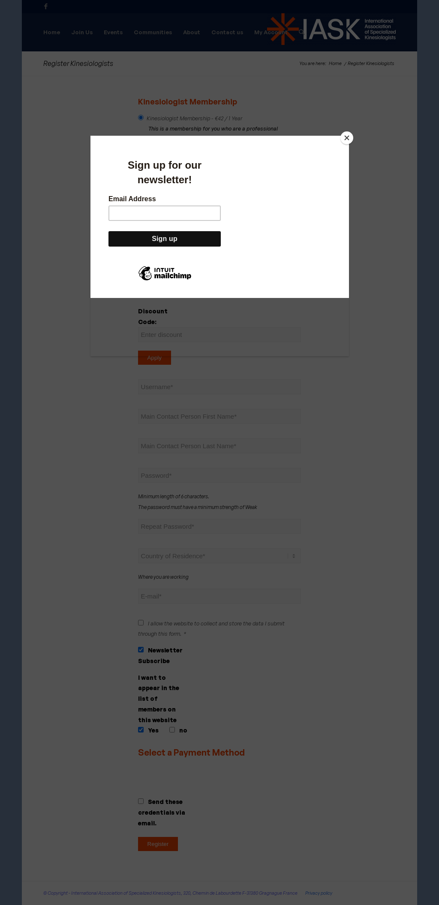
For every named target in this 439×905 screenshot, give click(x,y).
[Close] (346, 137)
